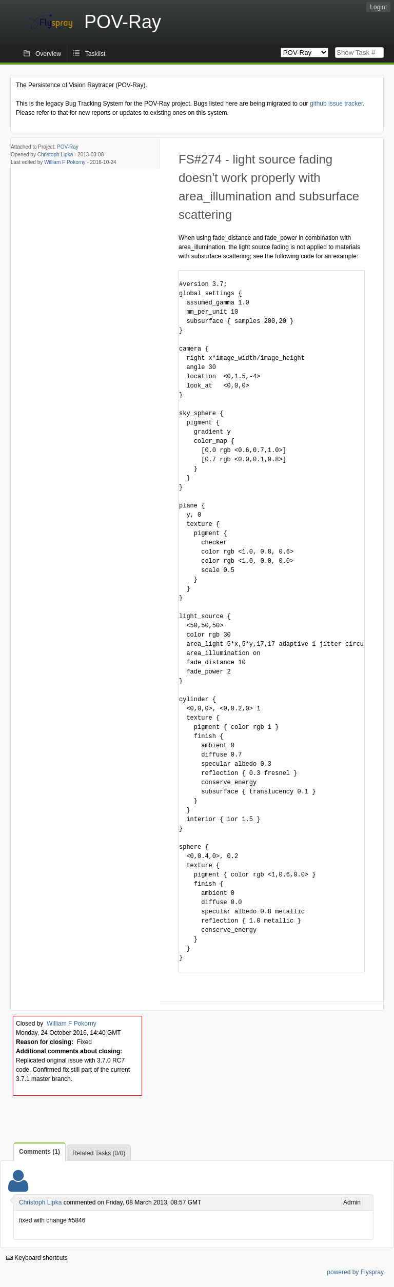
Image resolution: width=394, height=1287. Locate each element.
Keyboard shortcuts (37, 1257)
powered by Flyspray (355, 1272)
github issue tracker (336, 103)
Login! (378, 7)
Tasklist (95, 53)
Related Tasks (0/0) (98, 1153)
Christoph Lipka (55, 154)
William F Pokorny (65, 162)
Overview (48, 53)
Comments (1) (39, 1151)
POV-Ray (67, 147)
